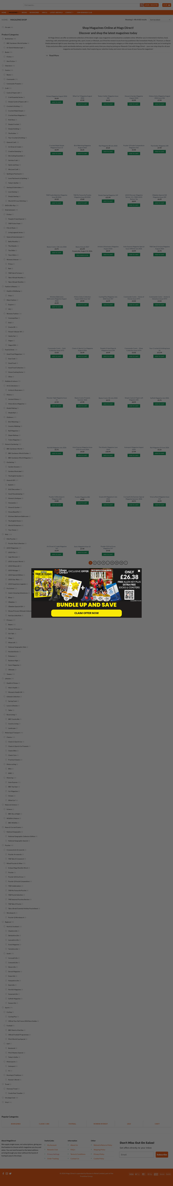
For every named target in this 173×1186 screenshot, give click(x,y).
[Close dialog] (139, 571)
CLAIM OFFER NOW (86, 613)
